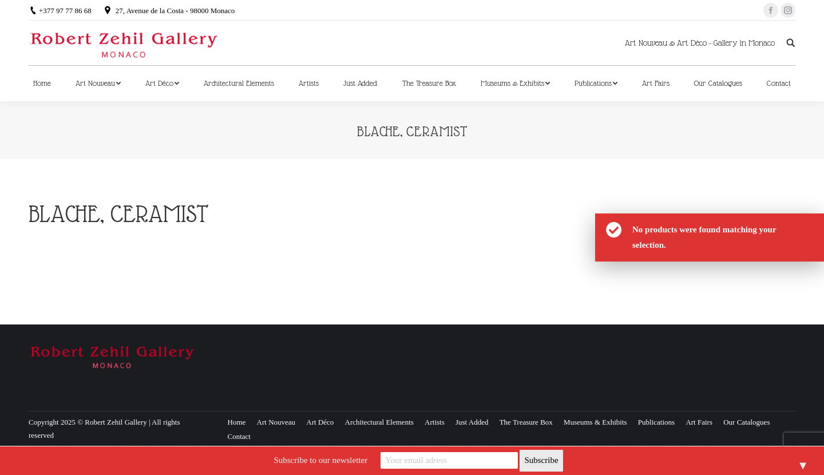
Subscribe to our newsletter (320, 460)
